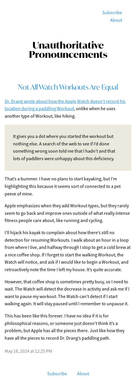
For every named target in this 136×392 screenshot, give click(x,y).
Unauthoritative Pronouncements (68, 49)
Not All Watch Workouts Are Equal (68, 87)
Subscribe (112, 13)
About (116, 20)
